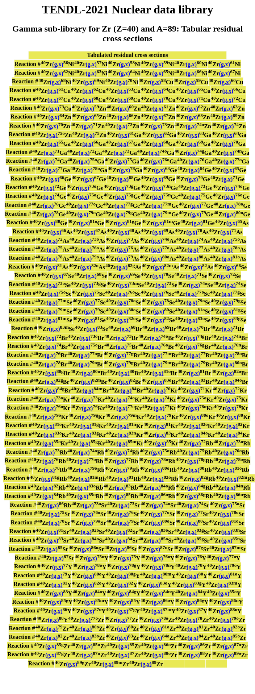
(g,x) (57, 65)
